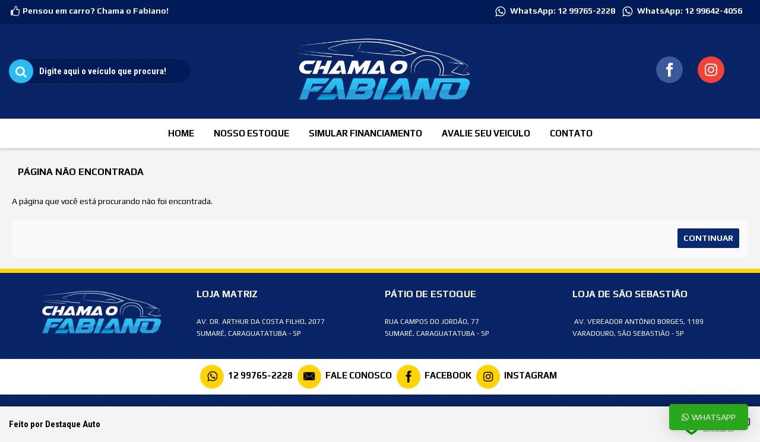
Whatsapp (709, 417)
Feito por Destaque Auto (54, 424)
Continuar (708, 238)
